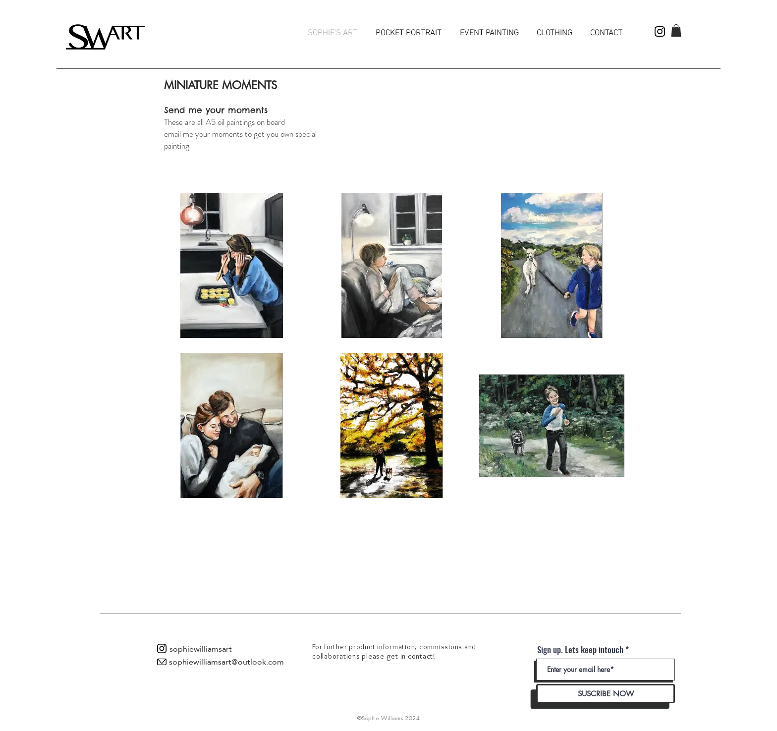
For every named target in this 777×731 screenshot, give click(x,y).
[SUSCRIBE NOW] (605, 693)
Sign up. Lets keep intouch (580, 649)
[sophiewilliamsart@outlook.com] (226, 662)
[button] (676, 30)
